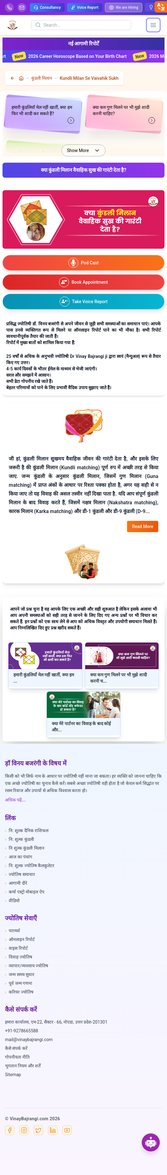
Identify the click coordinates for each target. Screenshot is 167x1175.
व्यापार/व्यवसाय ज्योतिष (26, 966)
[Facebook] (9, 1130)
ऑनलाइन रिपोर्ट (20, 939)
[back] (13, 78)
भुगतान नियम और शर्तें (23, 1065)
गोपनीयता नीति (17, 1057)
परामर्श (12, 931)
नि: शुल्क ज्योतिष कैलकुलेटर (29, 865)
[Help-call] (9, 7)
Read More (142, 526)
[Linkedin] (52, 1130)
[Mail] (21, 7)
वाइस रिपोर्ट (16, 948)
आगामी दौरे (16, 883)
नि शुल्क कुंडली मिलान (24, 848)
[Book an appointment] (83, 282)
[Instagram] (24, 1130)
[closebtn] (161, 7)
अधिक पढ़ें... (15, 799)
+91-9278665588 (21, 1030)
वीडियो (12, 901)
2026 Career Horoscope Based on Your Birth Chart (75, 56)
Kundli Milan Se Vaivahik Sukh (89, 78)
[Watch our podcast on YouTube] (83, 263)
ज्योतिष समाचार (20, 874)
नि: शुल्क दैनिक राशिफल (26, 830)
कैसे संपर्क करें (16, 1048)
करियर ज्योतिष (19, 992)
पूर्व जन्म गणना (18, 983)
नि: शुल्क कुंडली (19, 839)
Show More (83, 150)
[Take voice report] (83, 301)
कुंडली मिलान (41, 78)
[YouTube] (67, 1130)
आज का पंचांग (18, 857)
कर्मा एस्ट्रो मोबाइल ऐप (24, 892)
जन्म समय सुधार (19, 974)
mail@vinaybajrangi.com (29, 1039)
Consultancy (47, 7)
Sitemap (13, 1074)
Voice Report (85, 7)
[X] (38, 1130)
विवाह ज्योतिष (18, 957)
